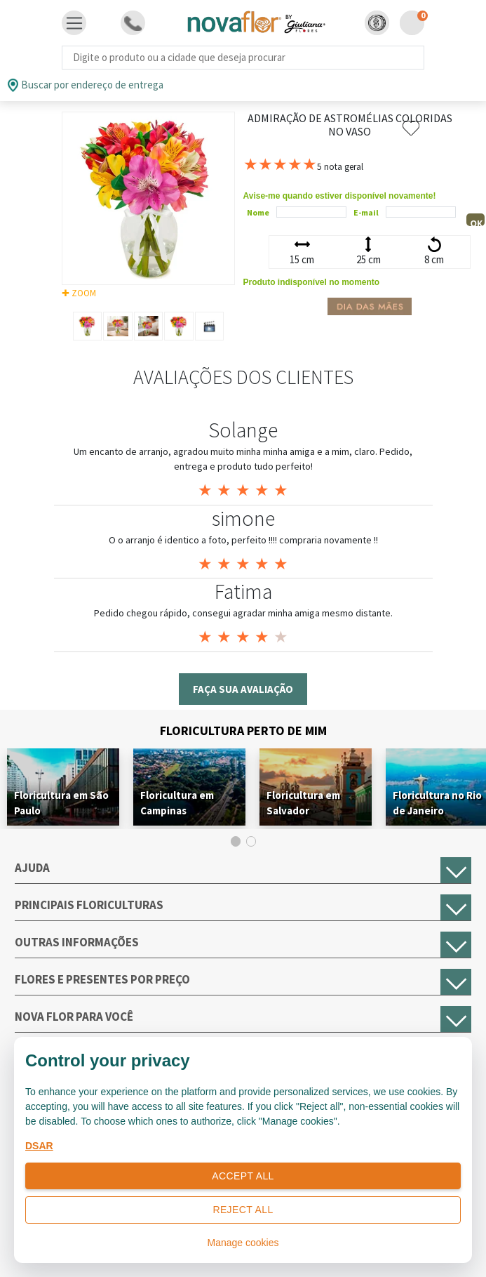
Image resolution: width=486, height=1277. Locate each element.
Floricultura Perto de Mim (243, 730)
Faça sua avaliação (243, 689)
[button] (377, 23)
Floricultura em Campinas (177, 802)
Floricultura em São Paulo (61, 802)
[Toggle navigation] (74, 23)
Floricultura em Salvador (303, 802)
